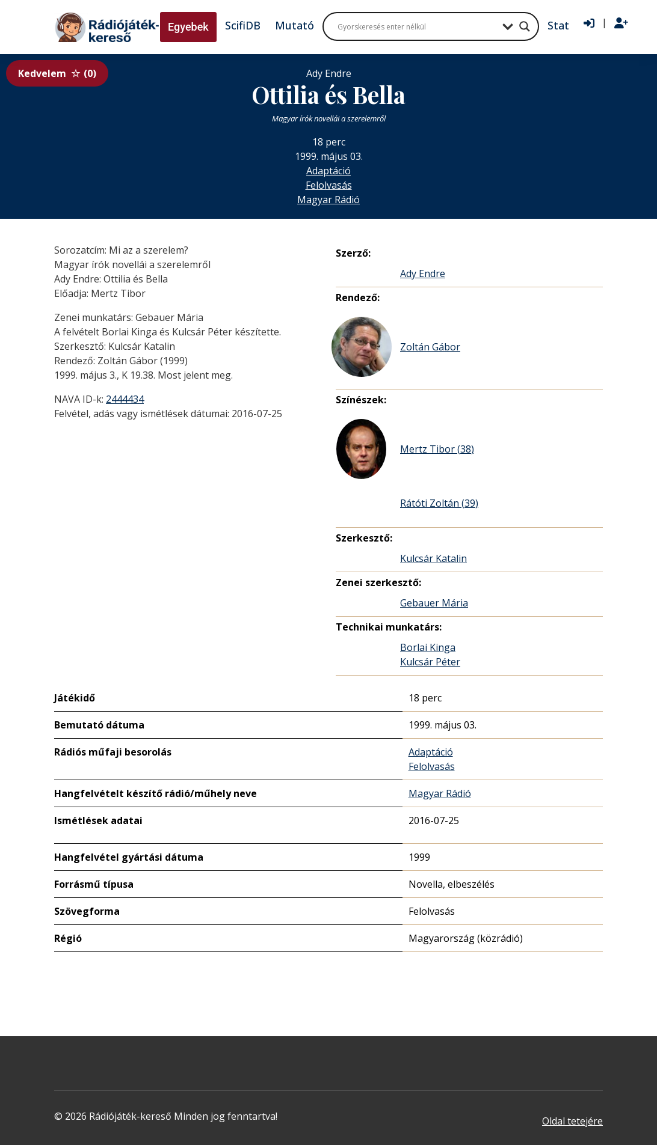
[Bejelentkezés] (589, 23)
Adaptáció (328, 170)
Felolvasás (329, 185)
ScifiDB (243, 25)
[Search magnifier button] (524, 26)
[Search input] (417, 26)
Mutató (294, 25)
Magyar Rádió (328, 199)
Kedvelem (57, 73)
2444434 (125, 399)
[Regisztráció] (621, 23)
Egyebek (188, 26)
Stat (558, 25)
